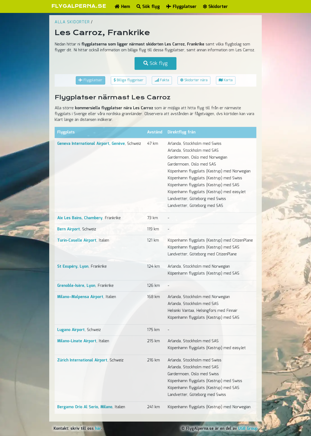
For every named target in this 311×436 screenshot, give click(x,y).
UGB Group (247, 429)
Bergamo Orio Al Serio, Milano (84, 407)
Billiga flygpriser (128, 80)
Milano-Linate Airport (76, 341)
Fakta (162, 80)
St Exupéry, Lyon (72, 267)
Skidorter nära (194, 80)
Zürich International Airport (82, 360)
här (98, 429)
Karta (226, 80)
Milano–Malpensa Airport (80, 297)
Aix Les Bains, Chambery (79, 218)
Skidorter (215, 6)
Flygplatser (181, 6)
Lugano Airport (71, 330)
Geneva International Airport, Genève (91, 144)
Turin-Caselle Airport (76, 241)
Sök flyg (148, 6)
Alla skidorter (72, 22)
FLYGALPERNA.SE (78, 6)
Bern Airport (68, 229)
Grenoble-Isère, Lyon (76, 286)
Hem (122, 6)
